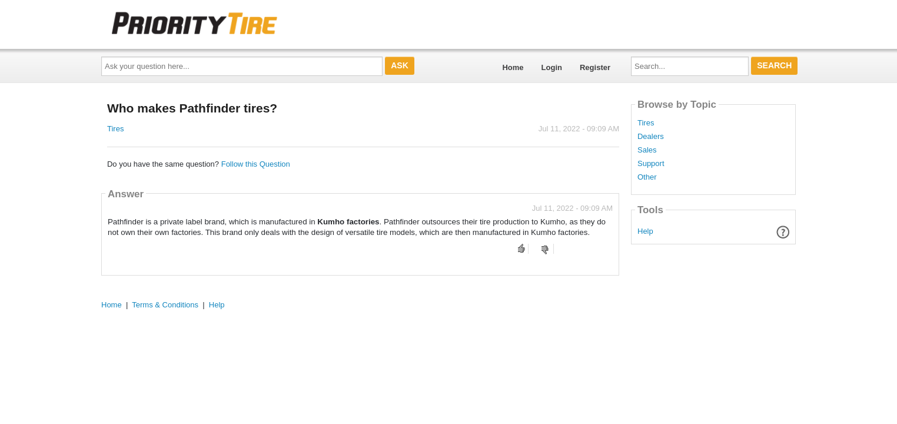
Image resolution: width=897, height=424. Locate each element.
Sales (647, 150)
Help (645, 231)
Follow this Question (255, 164)
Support (651, 164)
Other (647, 177)
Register (595, 67)
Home (512, 67)
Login (551, 67)
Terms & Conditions (165, 304)
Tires (115, 128)
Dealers (650, 136)
